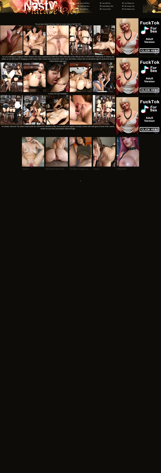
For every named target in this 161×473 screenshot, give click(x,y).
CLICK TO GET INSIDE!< (58, 94)
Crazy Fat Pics (106, 9)
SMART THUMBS (86, 384)
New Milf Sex (84, 9)
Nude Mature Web (107, 6)
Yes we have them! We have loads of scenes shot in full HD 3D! (58, 24)
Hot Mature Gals (129, 9)
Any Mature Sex (129, 3)
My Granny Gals (129, 6)
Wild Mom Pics (84, 6)
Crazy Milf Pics (84, 3)
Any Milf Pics (106, 3)
